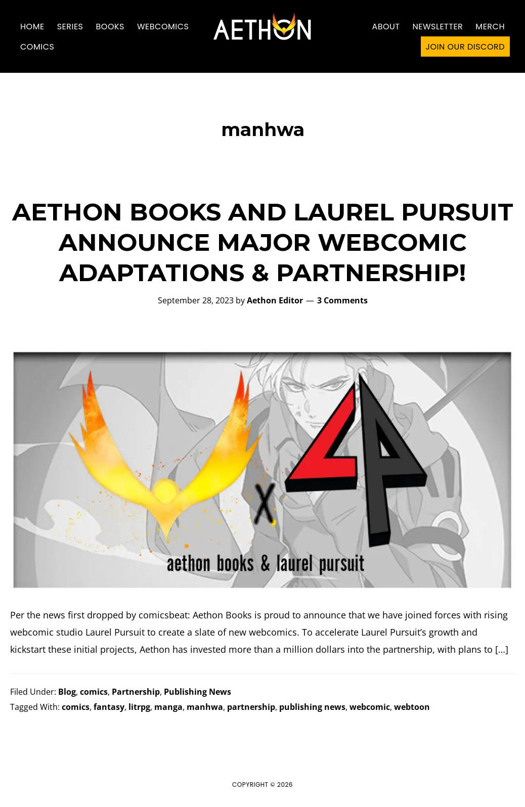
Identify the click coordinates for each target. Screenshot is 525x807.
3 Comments (342, 300)
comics (94, 691)
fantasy (109, 706)
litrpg (139, 706)
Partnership (136, 691)
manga (168, 706)
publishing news (312, 706)
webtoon (412, 706)
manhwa (205, 706)
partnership (251, 706)
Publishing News (197, 691)
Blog (67, 691)
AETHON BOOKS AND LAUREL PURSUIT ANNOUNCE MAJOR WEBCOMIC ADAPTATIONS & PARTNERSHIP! (262, 242)
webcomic (369, 706)
